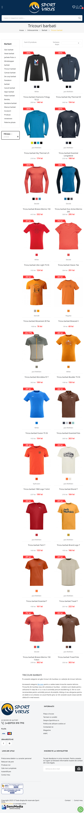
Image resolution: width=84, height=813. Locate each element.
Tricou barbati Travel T (68, 601)
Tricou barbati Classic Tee (68, 265)
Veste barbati (9, 53)
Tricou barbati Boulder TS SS (68, 377)
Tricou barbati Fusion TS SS (36, 433)
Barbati (7, 44)
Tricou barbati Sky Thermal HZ (68, 97)
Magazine (47, 730)
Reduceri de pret (7, 762)
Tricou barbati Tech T (36, 545)
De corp (40, 684)
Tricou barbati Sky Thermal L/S (36, 153)
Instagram (9, 743)
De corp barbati (10, 76)
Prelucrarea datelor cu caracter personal (16, 758)
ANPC (45, 733)
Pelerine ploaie (9, 122)
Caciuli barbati (9, 88)
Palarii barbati (9, 95)
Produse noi (5, 765)
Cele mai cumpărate (8, 768)
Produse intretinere (8, 117)
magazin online (7, 804)
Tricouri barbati (10, 69)
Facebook (3, 743)
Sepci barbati (9, 92)
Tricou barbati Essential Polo (68, 433)
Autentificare (6, 771)
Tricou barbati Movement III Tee (36, 321)
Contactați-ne (48, 727)
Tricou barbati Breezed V (68, 321)
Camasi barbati (10, 72)
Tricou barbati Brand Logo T (68, 545)
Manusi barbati (10, 107)
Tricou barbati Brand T (68, 489)
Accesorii (7, 111)
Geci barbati (8, 50)
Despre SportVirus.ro (51, 720)
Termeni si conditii (50, 717)
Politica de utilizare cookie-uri (54, 723)
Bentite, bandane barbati (10, 101)
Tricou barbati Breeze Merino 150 (36, 209)
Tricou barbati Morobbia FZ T (37, 377)
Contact (68, 800)
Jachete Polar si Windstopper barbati (10, 61)
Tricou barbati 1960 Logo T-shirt (37, 489)
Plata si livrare (48, 714)
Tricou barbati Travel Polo (68, 657)
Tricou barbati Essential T (36, 601)
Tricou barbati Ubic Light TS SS (36, 265)
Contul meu (5, 775)
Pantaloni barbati (7, 82)
